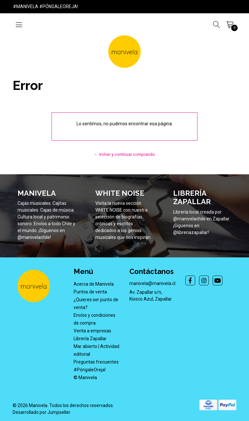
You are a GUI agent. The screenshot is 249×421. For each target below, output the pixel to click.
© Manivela (85, 377)
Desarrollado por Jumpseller (41, 412)
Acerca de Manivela (94, 284)
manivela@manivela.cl (152, 283)
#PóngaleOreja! (90, 369)
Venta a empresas (92, 330)
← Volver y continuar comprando (124, 154)
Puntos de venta (90, 291)
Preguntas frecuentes (96, 362)
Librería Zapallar (90, 338)
